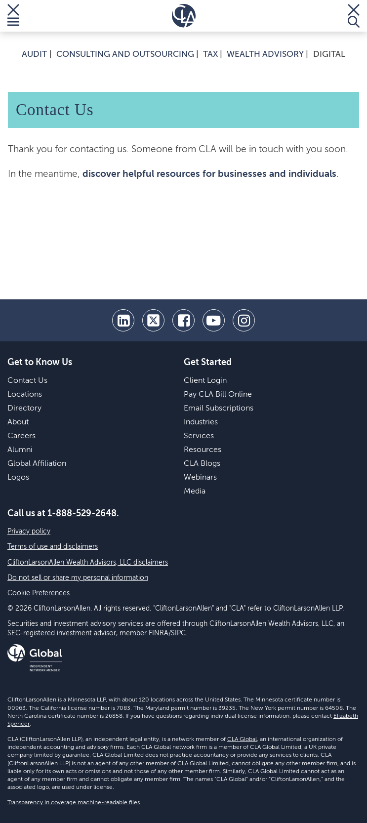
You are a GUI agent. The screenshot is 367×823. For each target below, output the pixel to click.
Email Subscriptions (218, 408)
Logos (18, 478)
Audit (34, 54)
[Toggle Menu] (13, 16)
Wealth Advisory (265, 54)
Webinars (200, 478)
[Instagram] (244, 320)
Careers (21, 436)
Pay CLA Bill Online (218, 395)
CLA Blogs (202, 464)
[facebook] (183, 320)
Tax (210, 54)
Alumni (20, 450)
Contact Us (27, 381)
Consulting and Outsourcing (125, 54)
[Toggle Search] (354, 16)
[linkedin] (123, 320)
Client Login (205, 381)
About (18, 422)
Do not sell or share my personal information (77, 578)
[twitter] (153, 320)
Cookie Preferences (38, 593)
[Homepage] (184, 16)
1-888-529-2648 (82, 513)
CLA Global (242, 739)
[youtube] (214, 320)
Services (199, 436)
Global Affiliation (36, 464)
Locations (24, 395)
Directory (24, 408)
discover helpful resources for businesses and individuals (209, 174)
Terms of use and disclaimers (52, 546)
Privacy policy (28, 531)
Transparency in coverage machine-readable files (73, 803)
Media (194, 491)
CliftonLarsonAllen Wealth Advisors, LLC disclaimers (87, 562)
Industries (201, 422)
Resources (202, 450)
